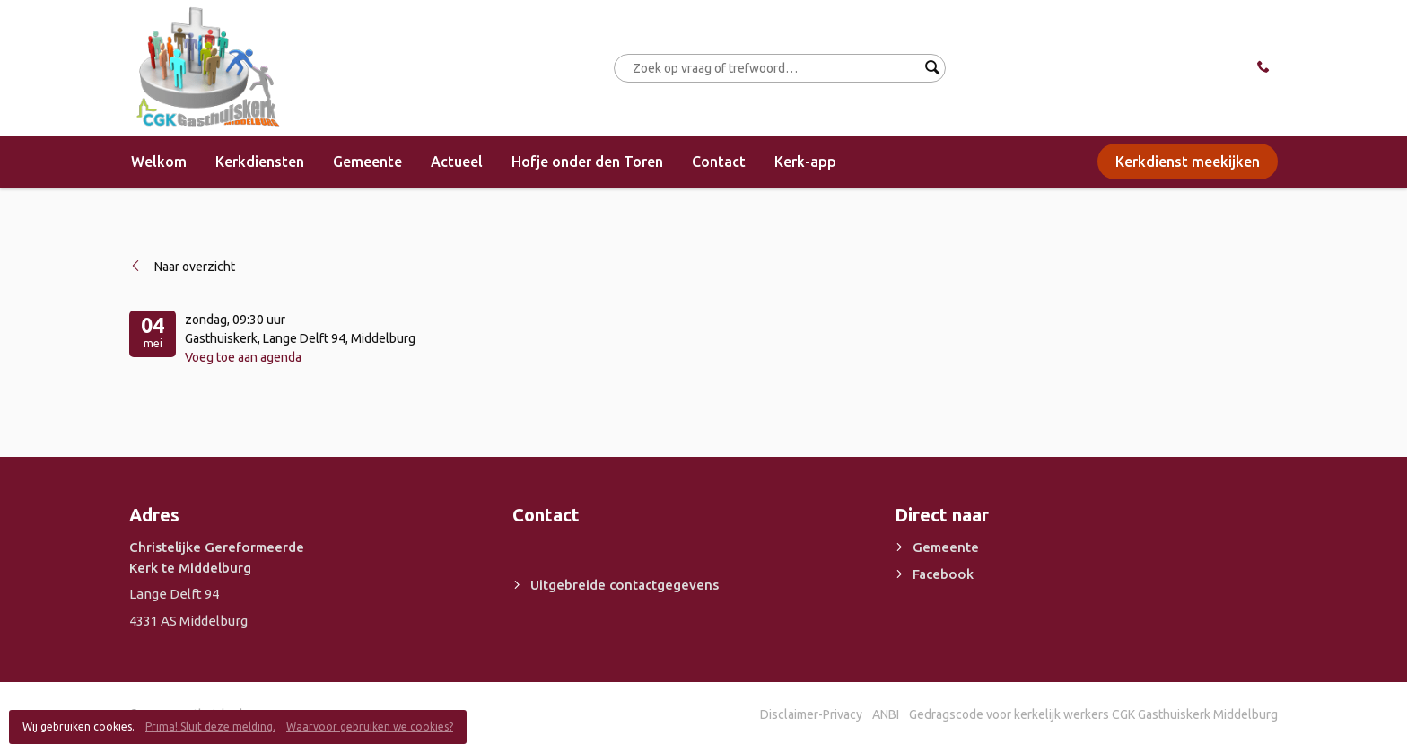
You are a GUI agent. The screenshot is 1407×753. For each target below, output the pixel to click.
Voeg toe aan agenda (243, 357)
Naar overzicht (194, 266)
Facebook (943, 574)
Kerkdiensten (259, 161)
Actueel (457, 161)
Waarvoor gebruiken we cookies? (369, 726)
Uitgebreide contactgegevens (624, 584)
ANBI (885, 714)
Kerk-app (805, 161)
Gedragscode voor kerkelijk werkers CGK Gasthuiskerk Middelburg (1093, 714)
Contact (719, 161)
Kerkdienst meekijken (1187, 161)
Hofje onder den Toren (587, 161)
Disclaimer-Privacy (811, 714)
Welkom (159, 161)
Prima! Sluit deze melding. (210, 726)
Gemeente (367, 161)
